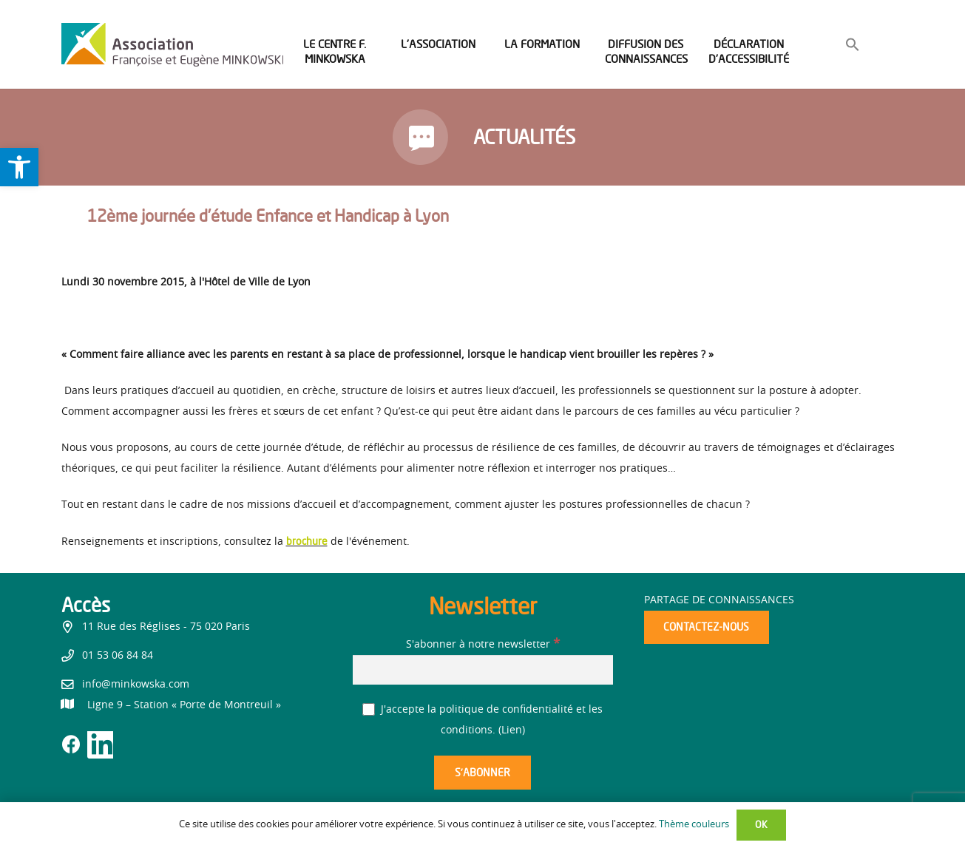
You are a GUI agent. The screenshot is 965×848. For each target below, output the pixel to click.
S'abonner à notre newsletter (483, 645)
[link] (19, 167)
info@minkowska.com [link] (135, 684)
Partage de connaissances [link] (719, 600)
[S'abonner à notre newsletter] (483, 669)
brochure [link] (307, 541)
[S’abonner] (482, 773)
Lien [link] (511, 730)
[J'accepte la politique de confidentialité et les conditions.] (368, 709)
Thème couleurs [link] (694, 825)
